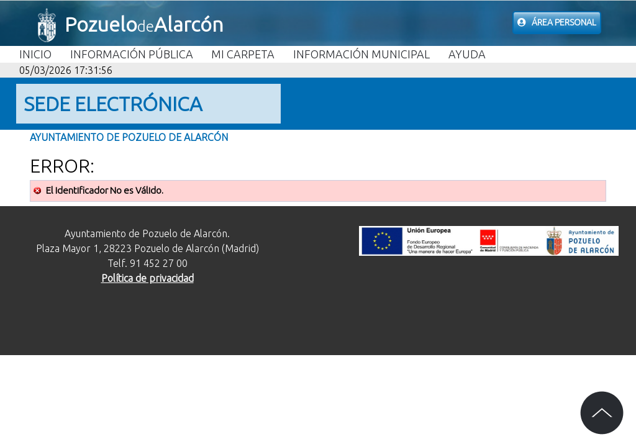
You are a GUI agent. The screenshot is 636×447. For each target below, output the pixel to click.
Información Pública (131, 54)
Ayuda (467, 54)
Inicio (35, 54)
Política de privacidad (147, 278)
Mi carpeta (243, 54)
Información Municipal (361, 54)
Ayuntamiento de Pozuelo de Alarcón (129, 137)
